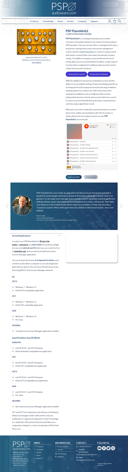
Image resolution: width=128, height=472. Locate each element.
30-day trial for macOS (76, 74)
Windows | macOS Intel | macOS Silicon (36, 60)
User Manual (36, 62)
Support (94, 21)
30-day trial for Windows (99, 74)
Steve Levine (40, 216)
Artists (70, 21)
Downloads (48, 21)
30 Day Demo (91, 177)
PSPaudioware (69, 172)
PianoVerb (90, 52)
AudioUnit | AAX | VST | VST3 (36, 57)
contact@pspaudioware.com (86, 454)
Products (34, 21)
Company (82, 21)
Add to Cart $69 (74, 177)
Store (60, 21)
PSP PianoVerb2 (77, 172)
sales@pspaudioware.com (85, 460)
